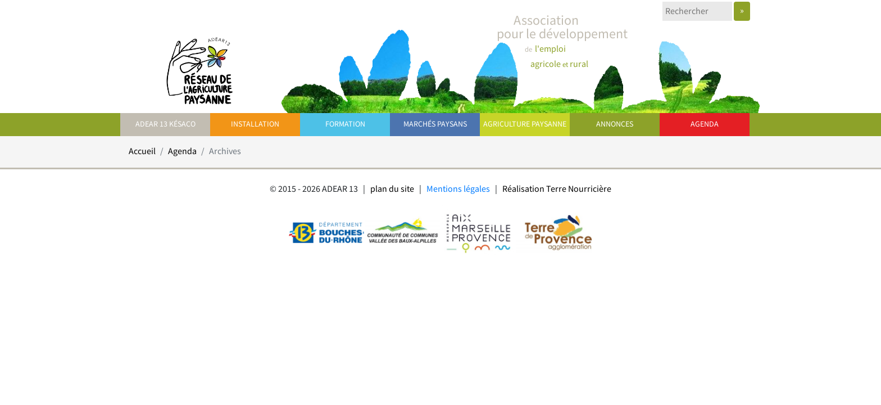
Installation (255, 124)
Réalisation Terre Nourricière (556, 189)
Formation (345, 124)
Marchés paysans (435, 124)
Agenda (705, 124)
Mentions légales (458, 189)
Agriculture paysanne (524, 124)
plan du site (392, 189)
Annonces (614, 124)
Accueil (142, 152)
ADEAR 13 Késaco (165, 124)
